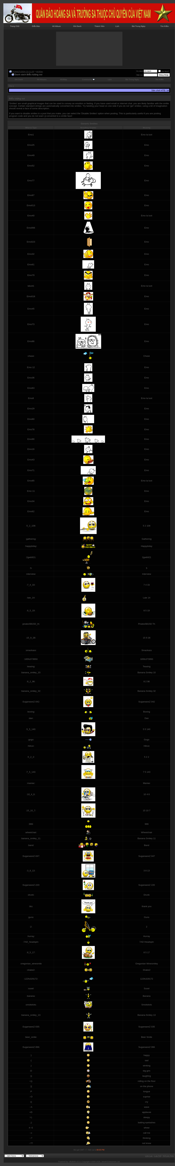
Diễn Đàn (36, 26)
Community (88, 79)
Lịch (117, 26)
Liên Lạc (149, 1156)
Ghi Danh (77, 26)
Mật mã (139, 75)
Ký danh (139, 71)
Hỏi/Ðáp (39, 72)
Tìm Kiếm (164, 26)
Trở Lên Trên (168, 1156)
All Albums (42, 79)
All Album (56, 26)
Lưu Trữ (157, 1156)
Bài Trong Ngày (138, 26)
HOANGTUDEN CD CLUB (23, 72)
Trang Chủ (14, 26)
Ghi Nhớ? (163, 71)
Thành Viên (99, 26)
